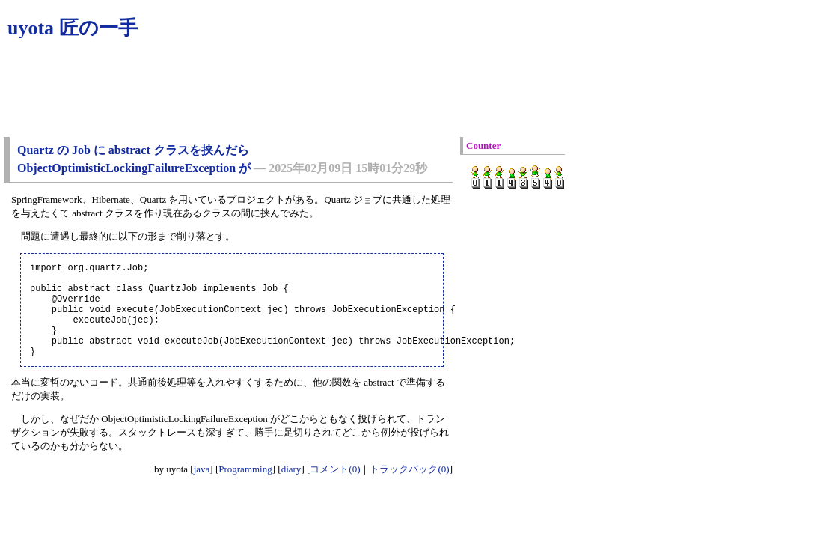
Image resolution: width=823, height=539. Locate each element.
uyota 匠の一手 (72, 28)
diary (291, 489)
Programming (245, 489)
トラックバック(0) (409, 489)
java (202, 489)
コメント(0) (335, 489)
